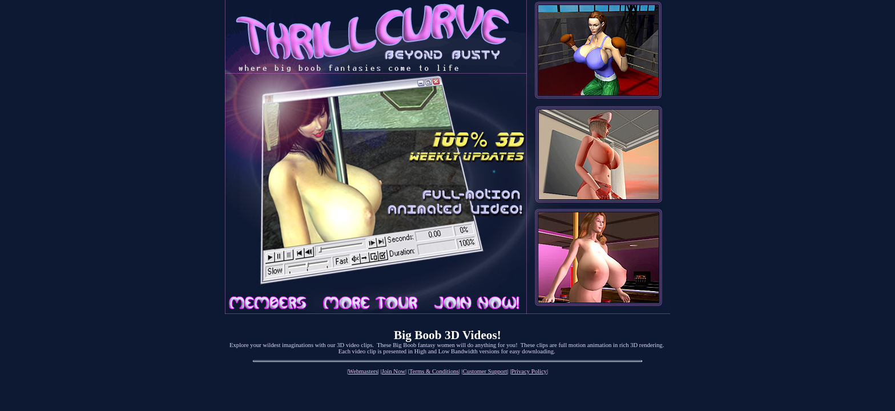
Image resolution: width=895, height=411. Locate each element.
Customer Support (485, 371)
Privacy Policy (529, 371)
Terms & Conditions (434, 371)
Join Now (393, 371)
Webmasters (363, 371)
